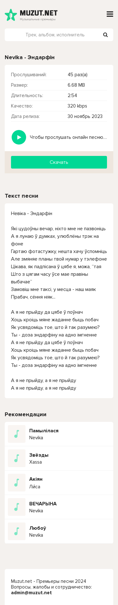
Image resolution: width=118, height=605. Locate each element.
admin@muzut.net (31, 593)
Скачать (59, 162)
